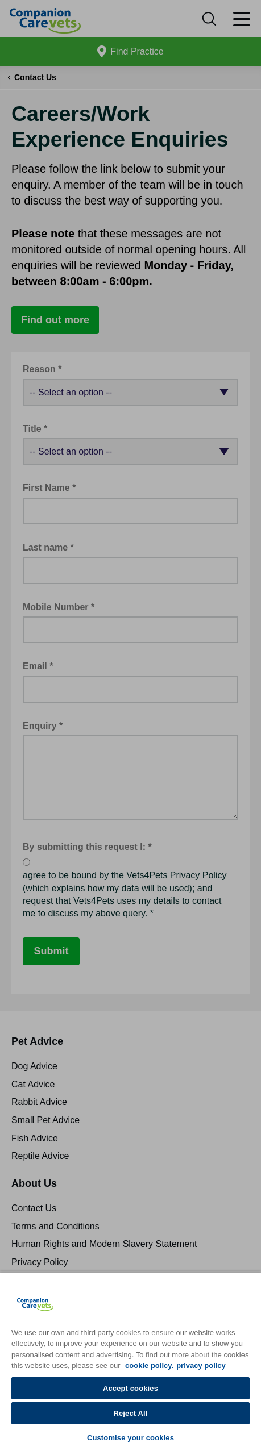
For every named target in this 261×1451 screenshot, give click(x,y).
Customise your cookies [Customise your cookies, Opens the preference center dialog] (130, 1437)
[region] (130, 1361)
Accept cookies (130, 1388)
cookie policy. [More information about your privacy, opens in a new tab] (149, 1365)
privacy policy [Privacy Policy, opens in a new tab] (201, 1365)
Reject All (130, 1413)
